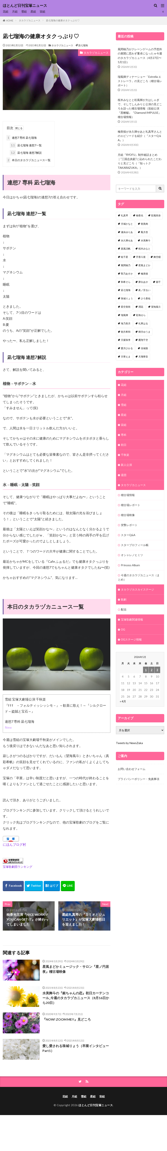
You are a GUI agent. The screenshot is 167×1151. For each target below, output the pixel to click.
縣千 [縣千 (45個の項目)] (158, 281)
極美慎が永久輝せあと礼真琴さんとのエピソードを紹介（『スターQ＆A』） (140, 136)
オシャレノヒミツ (132, 555)
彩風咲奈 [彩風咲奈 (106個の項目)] (156, 215)
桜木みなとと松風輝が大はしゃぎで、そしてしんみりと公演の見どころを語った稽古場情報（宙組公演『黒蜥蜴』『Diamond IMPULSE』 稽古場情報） (140, 108)
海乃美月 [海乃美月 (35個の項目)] (125, 323)
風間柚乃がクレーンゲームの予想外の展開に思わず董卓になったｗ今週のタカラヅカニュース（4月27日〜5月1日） (140, 55)
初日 (123, 444)
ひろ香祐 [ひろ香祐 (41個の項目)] (145, 298)
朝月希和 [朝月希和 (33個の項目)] (125, 331)
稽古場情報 (128, 495)
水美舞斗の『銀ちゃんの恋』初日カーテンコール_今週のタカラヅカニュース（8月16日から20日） (75, 998)
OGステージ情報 (131, 639)
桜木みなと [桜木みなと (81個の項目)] (144, 248)
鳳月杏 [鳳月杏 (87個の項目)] (144, 232)
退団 (123, 475)
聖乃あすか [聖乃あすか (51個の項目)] (127, 273)
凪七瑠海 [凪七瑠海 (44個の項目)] (125, 290)
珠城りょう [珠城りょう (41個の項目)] (127, 298)
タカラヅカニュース (29, 20)
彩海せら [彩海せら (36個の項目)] (141, 315)
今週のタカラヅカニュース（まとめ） (139, 577)
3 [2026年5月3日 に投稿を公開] (157, 669)
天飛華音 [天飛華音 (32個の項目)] (143, 356)
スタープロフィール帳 (135, 545)
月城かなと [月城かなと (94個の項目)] (127, 223)
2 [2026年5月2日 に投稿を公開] (151, 669)
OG (123, 629)
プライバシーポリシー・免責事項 (138, 779)
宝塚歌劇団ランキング (17, 866)
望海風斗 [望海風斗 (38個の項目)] (156, 306)
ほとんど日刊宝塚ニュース (25, 5)
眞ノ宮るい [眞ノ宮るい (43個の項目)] (144, 290)
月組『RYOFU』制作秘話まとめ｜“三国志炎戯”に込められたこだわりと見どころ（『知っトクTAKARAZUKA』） (139, 161)
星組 (33, 11)
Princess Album (130, 565)
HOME (9, 20)
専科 (123, 434)
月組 (15, 11)
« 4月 (123, 701)
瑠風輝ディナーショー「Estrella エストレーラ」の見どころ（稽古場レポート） (140, 81)
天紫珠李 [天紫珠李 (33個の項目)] (125, 339)
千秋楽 (125, 454)
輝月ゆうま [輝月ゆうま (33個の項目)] (144, 331)
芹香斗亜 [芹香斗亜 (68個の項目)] (141, 256)
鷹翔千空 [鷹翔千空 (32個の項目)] (143, 339)
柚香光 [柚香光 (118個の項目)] (139, 215)
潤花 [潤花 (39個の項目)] (140, 306)
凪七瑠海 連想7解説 (26, 152)
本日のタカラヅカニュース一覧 (28, 160)
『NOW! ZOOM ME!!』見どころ (66, 1019)
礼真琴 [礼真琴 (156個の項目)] (124, 215)
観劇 (123, 599)
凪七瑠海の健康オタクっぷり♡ (63, 20)
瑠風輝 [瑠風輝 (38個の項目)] (124, 315)
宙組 (42, 11)
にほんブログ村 (14, 844)
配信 (123, 609)
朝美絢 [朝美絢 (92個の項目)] (144, 223)
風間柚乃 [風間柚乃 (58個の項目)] (125, 265)
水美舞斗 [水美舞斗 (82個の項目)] (145, 240)
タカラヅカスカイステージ (137, 589)
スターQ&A (128, 535)
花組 (5, 11)
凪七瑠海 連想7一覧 (26, 145)
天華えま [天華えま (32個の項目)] (125, 356)
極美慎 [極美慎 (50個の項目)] (144, 273)
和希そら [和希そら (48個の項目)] (125, 281)
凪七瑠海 (83, 45)
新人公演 (126, 464)
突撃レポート (129, 525)
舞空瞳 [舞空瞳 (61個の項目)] (157, 256)
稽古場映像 (128, 515)
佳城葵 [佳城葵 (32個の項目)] (144, 348)
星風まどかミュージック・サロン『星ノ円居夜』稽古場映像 (75, 969)
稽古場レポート (130, 505)
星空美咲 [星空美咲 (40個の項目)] (125, 306)
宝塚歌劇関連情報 (132, 619)
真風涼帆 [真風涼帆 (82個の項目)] (125, 248)
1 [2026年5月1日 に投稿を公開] (146, 669)
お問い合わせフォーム (131, 769)
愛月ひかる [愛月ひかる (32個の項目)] (127, 348)
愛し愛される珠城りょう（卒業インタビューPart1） (75, 1048)
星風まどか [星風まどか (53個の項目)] (144, 265)
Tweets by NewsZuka (129, 743)
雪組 (24, 11)
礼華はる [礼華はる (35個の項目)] (143, 323)
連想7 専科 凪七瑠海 (21, 137)
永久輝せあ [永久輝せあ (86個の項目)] (127, 240)
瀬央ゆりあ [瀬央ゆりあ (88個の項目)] (127, 232)
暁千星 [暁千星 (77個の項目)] (124, 256)
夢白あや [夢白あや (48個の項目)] (143, 281)
